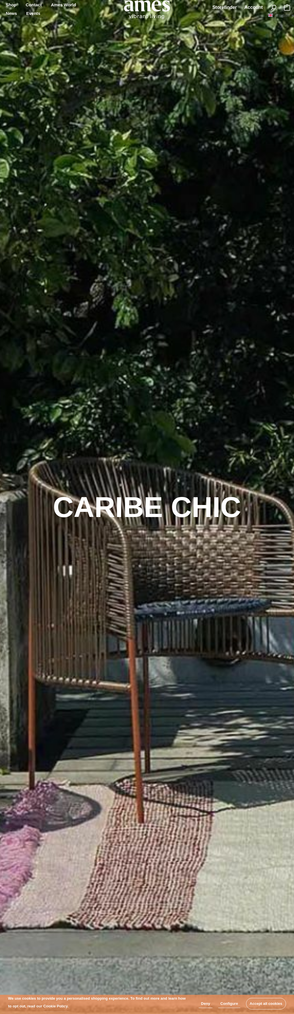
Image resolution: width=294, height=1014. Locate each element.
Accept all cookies (266, 1003)
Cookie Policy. (56, 1006)
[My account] (253, 7)
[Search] (273, 7)
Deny (205, 1003)
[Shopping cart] (287, 7)
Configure (229, 1003)
